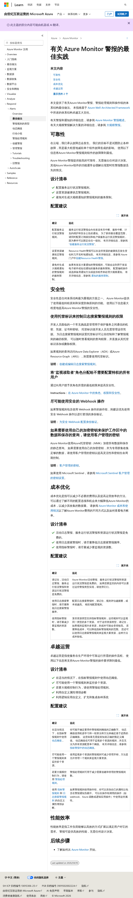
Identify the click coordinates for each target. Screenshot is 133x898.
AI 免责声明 (53, 890)
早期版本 (68, 890)
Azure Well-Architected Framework (109, 107)
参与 (91, 890)
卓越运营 (58, 88)
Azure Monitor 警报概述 (110, 120)
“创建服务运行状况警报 (81, 244)
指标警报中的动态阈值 (82, 747)
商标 (42, 895)
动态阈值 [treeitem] (17, 128)
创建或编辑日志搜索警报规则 (77, 364)
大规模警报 (113, 125)
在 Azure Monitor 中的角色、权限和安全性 (94, 393)
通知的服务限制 (99, 275)
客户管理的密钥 (69, 465)
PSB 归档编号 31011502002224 (58, 885)
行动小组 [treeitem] (17, 133)
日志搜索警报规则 (59, 796)
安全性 (56, 79)
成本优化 (58, 84)
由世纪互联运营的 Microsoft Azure (21, 890)
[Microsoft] (6, 4)
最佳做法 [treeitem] (17, 118)
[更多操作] (127, 38)
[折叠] (42, 35)
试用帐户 (122, 14)
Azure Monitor (70, 38)
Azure (54, 38)
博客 (79, 890)
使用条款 (31, 895)
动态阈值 (57, 740)
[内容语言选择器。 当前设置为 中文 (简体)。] (12, 877)
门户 (109, 14)
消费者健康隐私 (11, 895)
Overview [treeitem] (17, 113)
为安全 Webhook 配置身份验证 (78, 422)
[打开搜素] (125, 5)
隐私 (84, 885)
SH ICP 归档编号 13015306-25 (19, 885)
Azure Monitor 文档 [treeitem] (17, 49)
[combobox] (23, 43)
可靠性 (56, 74)
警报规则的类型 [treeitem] (20, 123)
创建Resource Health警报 (89, 258)
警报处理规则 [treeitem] (19, 138)
